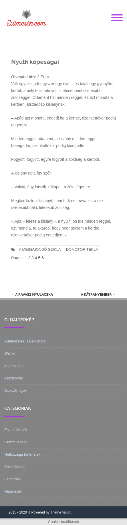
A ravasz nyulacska (32, 295)
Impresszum (14, 366)
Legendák (12, 479)
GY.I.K (9, 353)
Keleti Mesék (14, 467)
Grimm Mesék (15, 442)
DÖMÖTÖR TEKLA (82, 249)
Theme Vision (60, 512)
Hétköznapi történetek (22, 454)
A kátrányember (98, 295)
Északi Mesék (15, 430)
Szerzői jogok (15, 390)
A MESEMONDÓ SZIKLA (40, 249)
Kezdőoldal (13, 378)
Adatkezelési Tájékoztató (24, 341)
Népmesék (13, 491)
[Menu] (117, 18)
